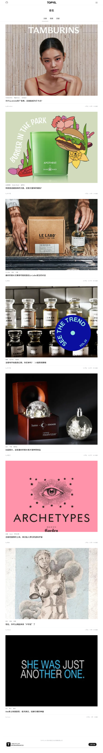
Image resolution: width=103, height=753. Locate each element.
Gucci (11, 534)
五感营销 (7, 185)
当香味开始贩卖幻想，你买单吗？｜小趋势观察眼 (25, 362)
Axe (6, 708)
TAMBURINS (8, 98)
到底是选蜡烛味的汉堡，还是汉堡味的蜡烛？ (24, 188)
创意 (14, 621)
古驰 (6, 534)
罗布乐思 (16, 534)
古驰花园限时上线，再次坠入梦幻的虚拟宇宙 (24, 537)
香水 (13, 272)
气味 (10, 447)
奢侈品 (15, 447)
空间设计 (24, 98)
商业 (10, 621)
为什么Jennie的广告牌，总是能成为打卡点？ (24, 100)
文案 (17, 272)
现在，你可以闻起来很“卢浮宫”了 (20, 624)
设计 (6, 447)
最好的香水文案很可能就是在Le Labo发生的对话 (25, 275)
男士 (10, 708)
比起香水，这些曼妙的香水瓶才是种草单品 (23, 449)
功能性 (17, 359)
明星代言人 (17, 98)
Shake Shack (15, 185)
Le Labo (7, 272)
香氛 (6, 359)
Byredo (11, 359)
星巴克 (23, 185)
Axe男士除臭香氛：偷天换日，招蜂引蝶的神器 (24, 711)
